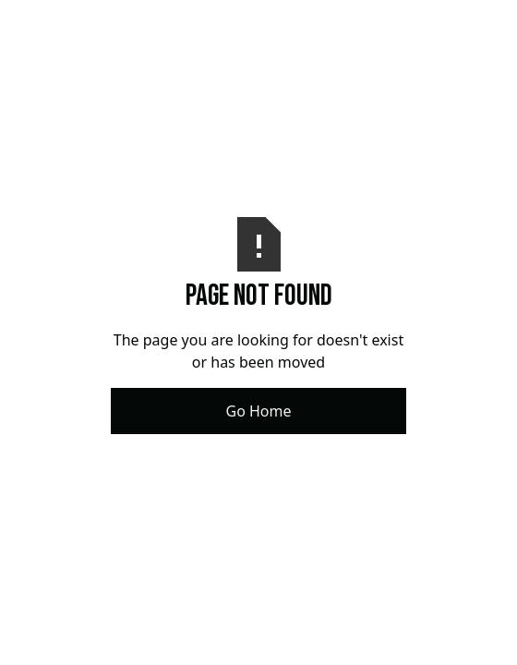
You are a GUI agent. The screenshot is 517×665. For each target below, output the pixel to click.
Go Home (258, 411)
